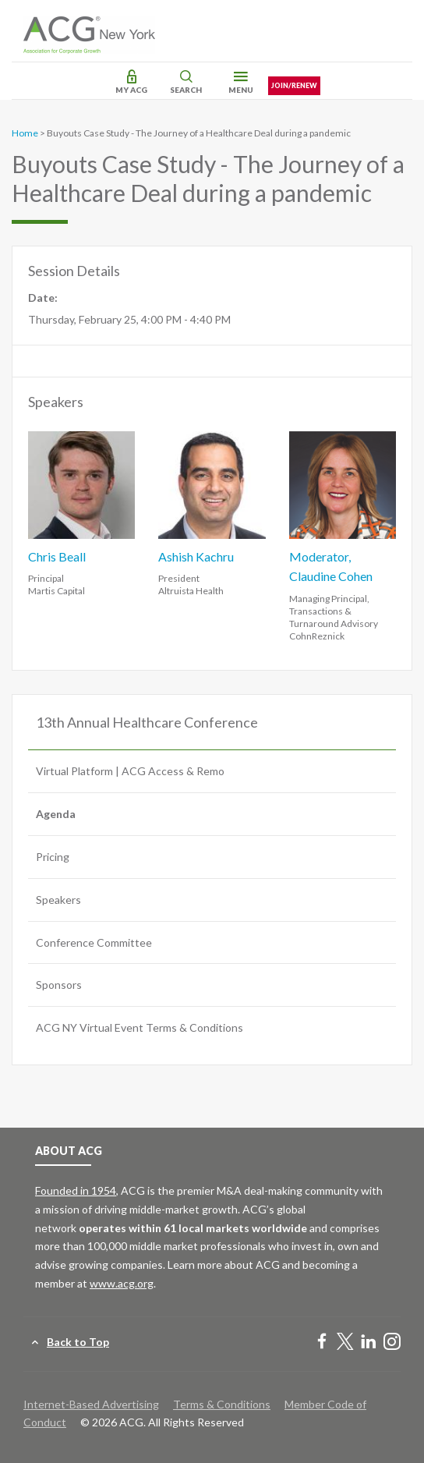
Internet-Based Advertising (91, 1404)
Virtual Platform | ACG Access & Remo (130, 771)
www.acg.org (122, 1283)
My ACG (131, 89)
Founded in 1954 (75, 1190)
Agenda (56, 813)
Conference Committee (94, 942)
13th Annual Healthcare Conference (147, 722)
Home (25, 133)
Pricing (52, 856)
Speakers (58, 899)
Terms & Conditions (221, 1404)
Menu (240, 89)
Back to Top (78, 1341)
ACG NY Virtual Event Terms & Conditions (139, 1027)
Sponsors (59, 984)
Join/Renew (294, 85)
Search (186, 89)
